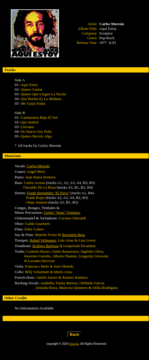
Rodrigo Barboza (46, 246)
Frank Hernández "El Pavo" (48, 193)
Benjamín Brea (73, 234)
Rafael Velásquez (43, 240)
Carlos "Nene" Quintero (62, 212)
